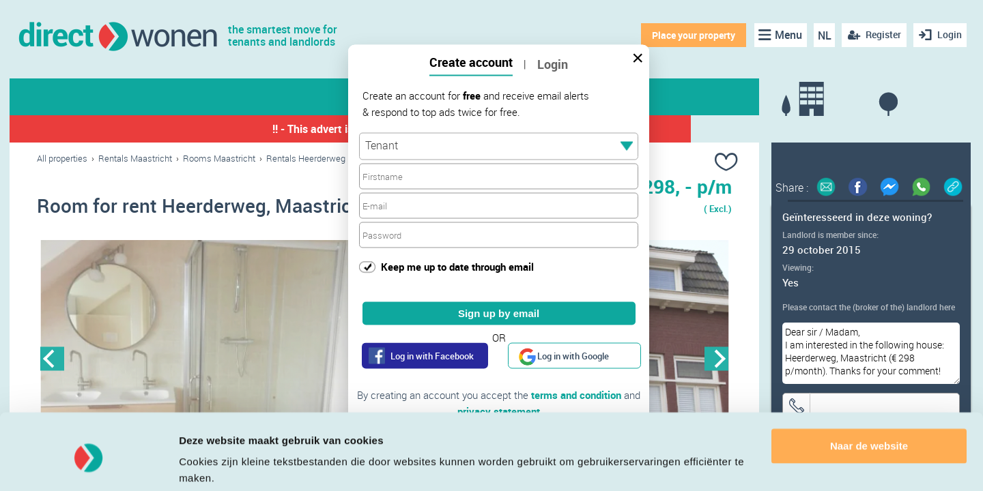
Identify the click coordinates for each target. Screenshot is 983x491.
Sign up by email (498, 313)
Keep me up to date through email (457, 266)
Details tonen (211, 464)
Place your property (693, 35)
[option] (210, 359)
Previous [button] (52, 359)
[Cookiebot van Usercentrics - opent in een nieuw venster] (88, 464)
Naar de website (869, 394)
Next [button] (716, 359)
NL (823, 35)
